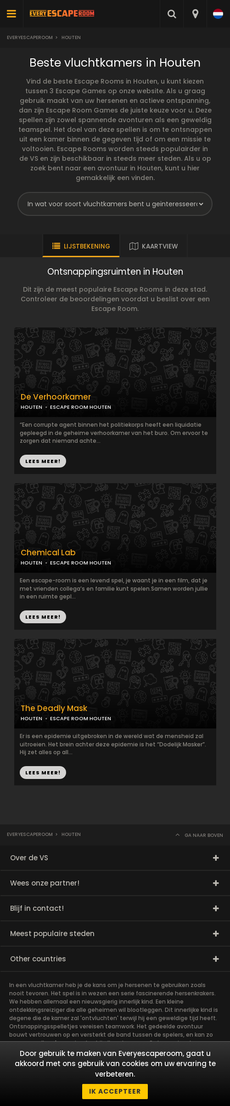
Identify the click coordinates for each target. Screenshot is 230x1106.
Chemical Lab (48, 553)
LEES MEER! (43, 461)
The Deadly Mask (54, 708)
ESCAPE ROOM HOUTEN (80, 407)
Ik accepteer (115, 1091)
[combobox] (195, 14)
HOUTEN (31, 407)
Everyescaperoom (30, 37)
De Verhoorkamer (56, 397)
